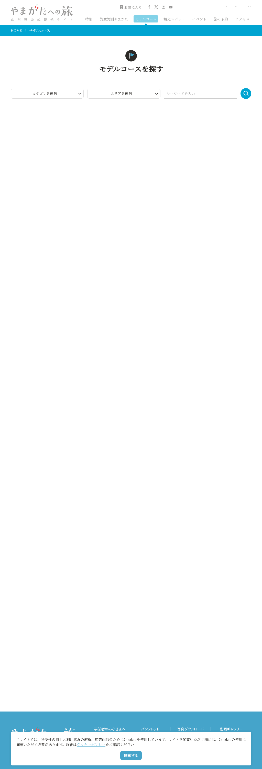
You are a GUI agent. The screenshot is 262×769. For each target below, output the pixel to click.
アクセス (242, 18)
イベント (199, 18)
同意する (131, 755)
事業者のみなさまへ (109, 729)
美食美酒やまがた (114, 18)
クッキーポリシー (91, 744)
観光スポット (174, 18)
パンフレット (150, 729)
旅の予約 (221, 18)
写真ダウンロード (190, 729)
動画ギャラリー (231, 729)
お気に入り (130, 7)
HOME (16, 30)
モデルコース (145, 18)
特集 (88, 18)
